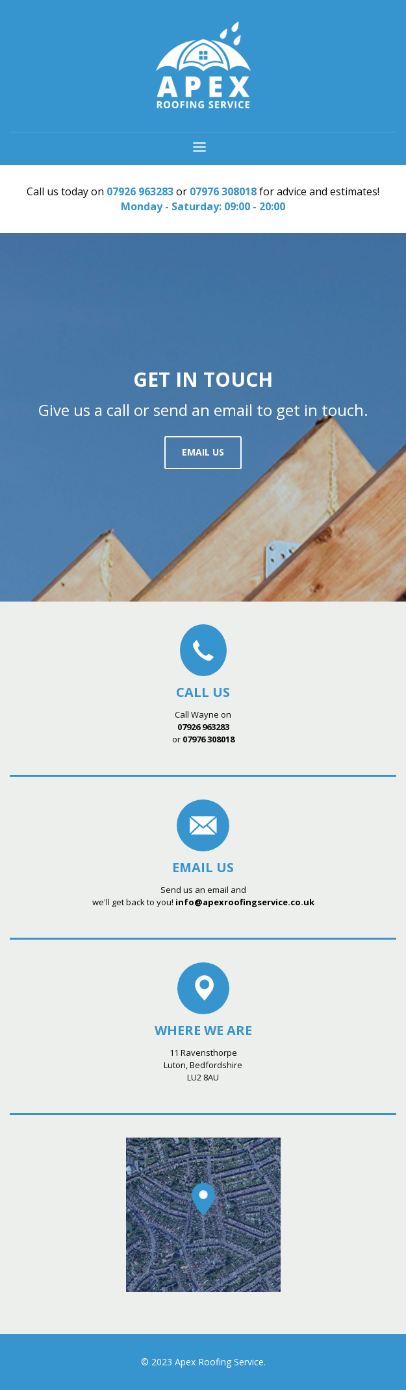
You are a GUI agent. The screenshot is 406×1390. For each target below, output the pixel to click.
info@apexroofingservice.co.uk (244, 902)
